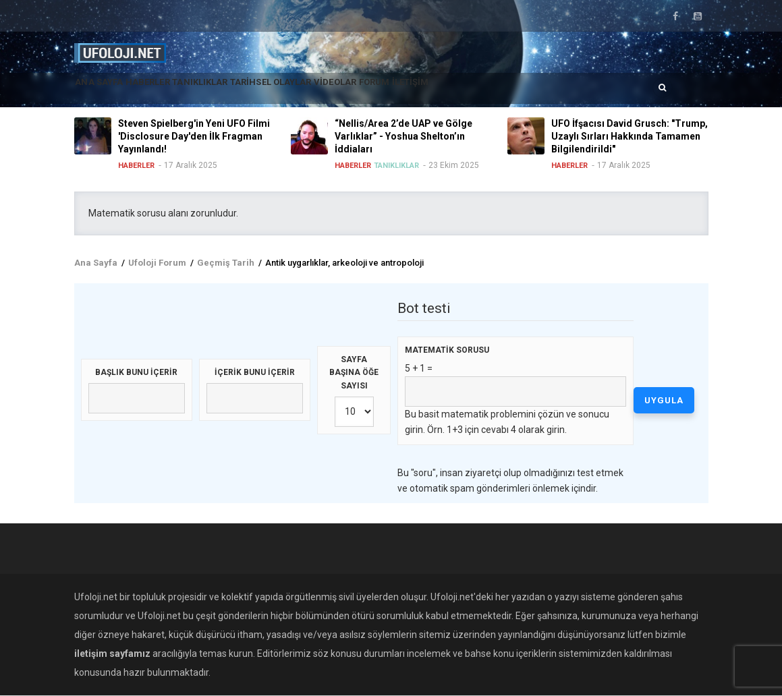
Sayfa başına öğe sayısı (354, 373)
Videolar (404, 91)
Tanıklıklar (237, 91)
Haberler (169, 91)
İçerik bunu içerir (255, 372)
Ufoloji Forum (157, 263)
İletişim (507, 91)
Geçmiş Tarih (225, 263)
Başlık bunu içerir (136, 372)
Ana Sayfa (107, 91)
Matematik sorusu (447, 350)
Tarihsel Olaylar (324, 91)
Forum (457, 91)
